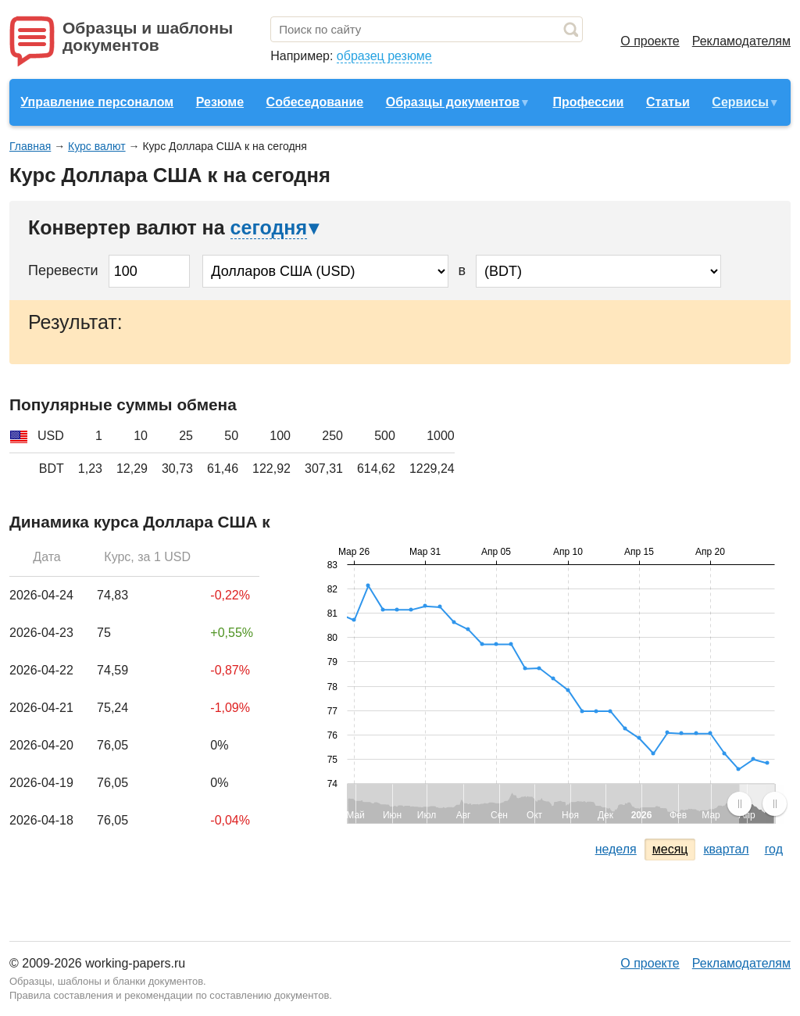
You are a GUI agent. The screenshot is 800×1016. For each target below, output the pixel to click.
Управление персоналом (96, 102)
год (774, 849)
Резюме (220, 102)
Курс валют (97, 146)
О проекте (649, 41)
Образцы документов (453, 102)
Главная (30, 146)
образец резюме (384, 56)
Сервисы (740, 102)
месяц (670, 849)
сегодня (268, 227)
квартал (725, 849)
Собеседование (315, 102)
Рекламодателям (741, 41)
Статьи (668, 102)
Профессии (587, 102)
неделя (616, 849)
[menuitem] (756, 803)
